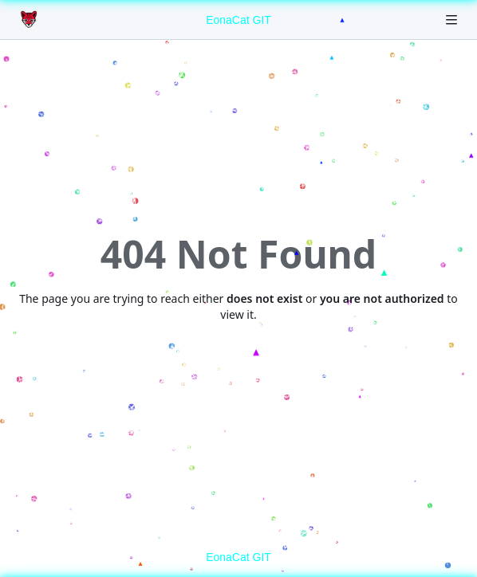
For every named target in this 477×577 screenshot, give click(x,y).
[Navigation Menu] (453, 19)
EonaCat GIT (238, 20)
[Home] (30, 20)
